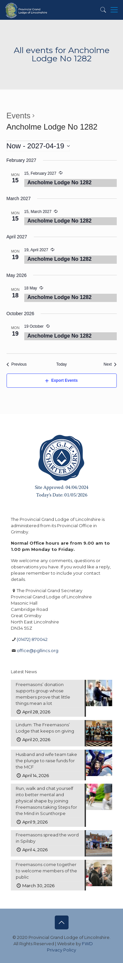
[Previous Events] (17, 364)
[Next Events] (110, 364)
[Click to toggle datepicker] (38, 145)
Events (19, 115)
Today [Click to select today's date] (61, 364)
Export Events (61, 380)
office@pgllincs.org (37, 650)
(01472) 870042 (32, 639)
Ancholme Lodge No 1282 (60, 182)
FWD (87, 943)
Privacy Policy (61, 949)
